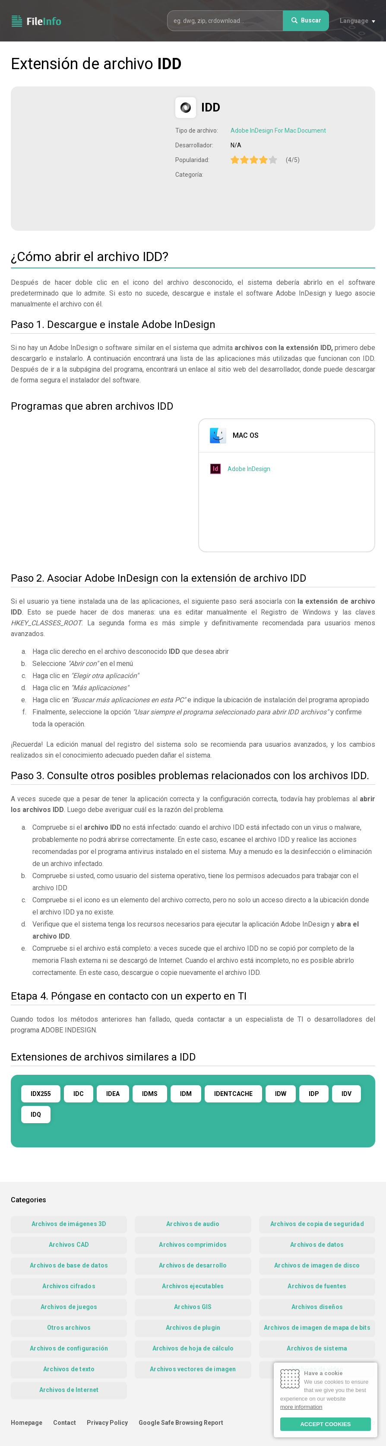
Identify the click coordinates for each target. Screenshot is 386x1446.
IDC (78, 1093)
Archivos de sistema (317, 1348)
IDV (346, 1093)
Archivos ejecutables (193, 1286)
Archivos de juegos (69, 1306)
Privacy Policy (107, 1422)
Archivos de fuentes (317, 1286)
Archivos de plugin (193, 1327)
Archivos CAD (69, 1244)
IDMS (150, 1093)
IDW (280, 1093)
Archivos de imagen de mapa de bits (317, 1327)
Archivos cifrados (68, 1286)
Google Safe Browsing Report (181, 1422)
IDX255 (41, 1093)
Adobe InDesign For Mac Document (278, 130)
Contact (64, 1422)
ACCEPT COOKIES (325, 1424)
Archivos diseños (317, 1306)
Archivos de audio (192, 1223)
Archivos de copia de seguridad (317, 1223)
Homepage (26, 1422)
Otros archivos (69, 1327)
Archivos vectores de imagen (193, 1369)
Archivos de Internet (69, 1389)
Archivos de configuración (69, 1348)
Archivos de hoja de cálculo (193, 1348)
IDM (186, 1093)
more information (301, 1407)
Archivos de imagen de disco (317, 1265)
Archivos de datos (317, 1244)
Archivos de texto (69, 1369)
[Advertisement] (94, 157)
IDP (314, 1093)
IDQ (36, 1114)
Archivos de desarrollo (193, 1265)
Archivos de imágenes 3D (69, 1223)
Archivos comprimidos (193, 1244)
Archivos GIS (193, 1306)
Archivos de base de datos (69, 1265)
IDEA (113, 1093)
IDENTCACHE (233, 1093)
